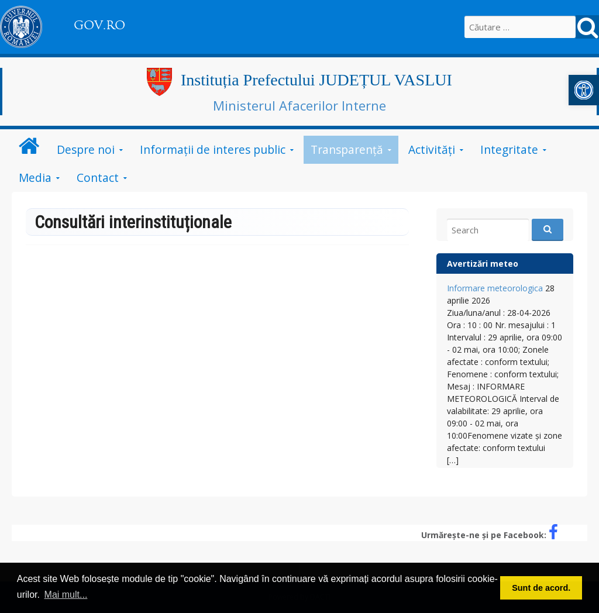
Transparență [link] (347, 149)
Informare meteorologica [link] (495, 288)
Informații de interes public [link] (212, 149)
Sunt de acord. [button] (541, 588)
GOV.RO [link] (99, 25)
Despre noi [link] (86, 149)
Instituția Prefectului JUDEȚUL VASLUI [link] (316, 80)
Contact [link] (98, 177)
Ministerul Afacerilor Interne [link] (299, 105)
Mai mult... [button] (66, 595)
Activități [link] (431, 149)
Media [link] (35, 177)
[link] (584, 90)
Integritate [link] (509, 149)
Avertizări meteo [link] (482, 263)
